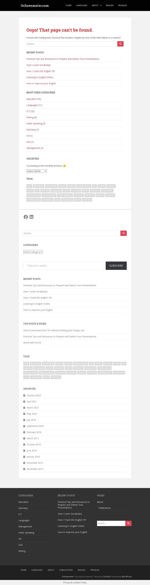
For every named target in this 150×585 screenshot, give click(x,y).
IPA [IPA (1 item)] (37, 190)
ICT (28, 111)
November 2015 (35, 468)
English (110, 5)
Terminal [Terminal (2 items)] (110, 195)
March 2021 (33, 407)
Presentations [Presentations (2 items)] (34, 195)
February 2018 (34, 432)
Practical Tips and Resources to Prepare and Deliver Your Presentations (62, 58)
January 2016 (33, 456)
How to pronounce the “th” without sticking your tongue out (53, 330)
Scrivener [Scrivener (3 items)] (90, 195)
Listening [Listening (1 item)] (76, 190)
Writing (29, 117)
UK (27, 135)
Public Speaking (34, 123)
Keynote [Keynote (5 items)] (45, 190)
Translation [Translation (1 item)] (48, 199)
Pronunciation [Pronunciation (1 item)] (49, 195)
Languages (81, 5)
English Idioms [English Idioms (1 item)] (83, 186)
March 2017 (33, 438)
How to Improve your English (41, 83)
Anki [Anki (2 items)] (29, 186)
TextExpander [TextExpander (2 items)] (34, 199)
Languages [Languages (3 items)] (56, 190)
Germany (31, 129)
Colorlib (106, 576)
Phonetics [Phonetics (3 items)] (95, 190)
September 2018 (35, 426)
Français (122, 5)
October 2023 (34, 395)
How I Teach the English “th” (40, 71)
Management (33, 147)
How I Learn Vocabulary (38, 64)
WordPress (127, 576)
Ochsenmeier (68, 576)
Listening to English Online (39, 77)
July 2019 (31, 419)
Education (31, 98)
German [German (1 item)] (111, 186)
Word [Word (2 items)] (77, 199)
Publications (105, 507)
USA (28, 141)
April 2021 (32, 401)
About (95, 5)
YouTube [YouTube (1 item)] (87, 199)
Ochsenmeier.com (35, 5)
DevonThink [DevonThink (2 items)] (51, 186)
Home (68, 5)
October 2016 (34, 444)
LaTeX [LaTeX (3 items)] (66, 190)
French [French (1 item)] (102, 186)
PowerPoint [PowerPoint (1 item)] (107, 190)
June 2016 (32, 450)
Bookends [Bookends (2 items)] (38, 186)
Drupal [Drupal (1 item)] (62, 186)
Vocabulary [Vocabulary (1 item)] (67, 199)
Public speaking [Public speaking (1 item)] (65, 195)
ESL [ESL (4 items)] (94, 186)
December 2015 (35, 462)
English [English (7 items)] (71, 186)
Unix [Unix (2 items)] (57, 199)
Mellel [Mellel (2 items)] (85, 190)
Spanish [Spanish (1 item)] (100, 195)
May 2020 (32, 413)
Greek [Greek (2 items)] (30, 190)
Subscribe (116, 265)
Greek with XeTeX (32, 342)
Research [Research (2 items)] (79, 195)
